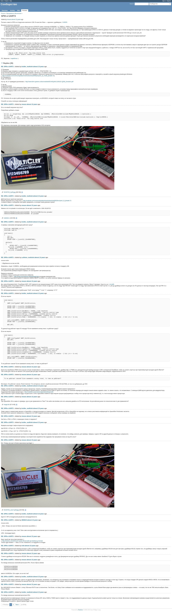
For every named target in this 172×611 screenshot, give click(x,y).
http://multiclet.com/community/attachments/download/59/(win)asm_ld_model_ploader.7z (28, 76)
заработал (14, 58)
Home (2, 0)
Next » (17, 604)
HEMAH (24, 520)
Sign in (164, 0)
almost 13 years (16, 19)
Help (11, 0)
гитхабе (111, 284)
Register (169, 0)
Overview (5, 10)
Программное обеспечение (13, 13)
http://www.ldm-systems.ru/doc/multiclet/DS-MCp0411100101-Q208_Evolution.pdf (49, 81)
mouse (9, 19)
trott (23, 545)
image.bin (6, 404)
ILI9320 (65, 22)
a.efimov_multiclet (28, 257)
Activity (12, 10)
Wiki (18, 10)
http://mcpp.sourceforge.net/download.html (26, 276)
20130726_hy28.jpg (9, 192)
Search (132, 4)
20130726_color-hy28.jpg (11, 510)
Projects (6, 0)
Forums (24, 10)
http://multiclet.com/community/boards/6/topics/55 (38, 392)
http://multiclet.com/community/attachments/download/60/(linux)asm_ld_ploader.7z (47, 200)
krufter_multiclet (27, 66)
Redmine (80, 609)
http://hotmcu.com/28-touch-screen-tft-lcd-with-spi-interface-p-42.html (22, 541)
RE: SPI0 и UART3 (7, 66)
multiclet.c (7, 218)
